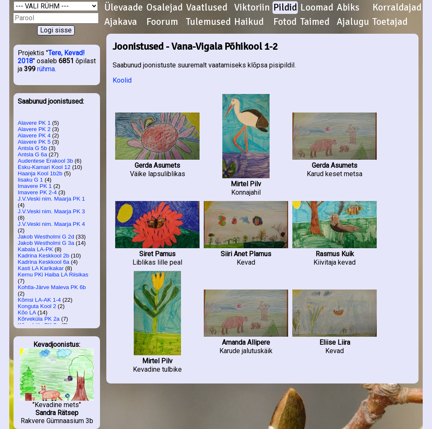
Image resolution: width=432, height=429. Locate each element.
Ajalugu (353, 22)
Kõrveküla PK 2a (38, 319)
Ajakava (120, 22)
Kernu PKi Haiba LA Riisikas (53, 274)
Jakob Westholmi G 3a (46, 243)
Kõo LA (27, 312)
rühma (46, 69)
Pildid (285, 7)
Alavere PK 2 (34, 129)
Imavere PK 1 (35, 186)
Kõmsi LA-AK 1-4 (39, 300)
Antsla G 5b (32, 148)
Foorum (162, 22)
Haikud (249, 22)
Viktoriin (252, 7)
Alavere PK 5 (34, 142)
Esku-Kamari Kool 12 (44, 167)
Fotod (285, 22)
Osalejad (164, 7)
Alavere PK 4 (34, 135)
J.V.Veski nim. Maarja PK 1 (51, 199)
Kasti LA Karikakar (41, 268)
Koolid (122, 80)
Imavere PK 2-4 (37, 192)
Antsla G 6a (32, 154)
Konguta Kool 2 (37, 306)
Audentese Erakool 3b (45, 161)
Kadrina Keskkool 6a (43, 262)
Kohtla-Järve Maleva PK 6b (52, 287)
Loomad (316, 7)
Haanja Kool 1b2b (40, 173)
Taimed (314, 22)
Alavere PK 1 (34, 123)
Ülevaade (123, 7)
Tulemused (208, 22)
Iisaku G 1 (30, 180)
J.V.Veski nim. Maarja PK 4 (51, 224)
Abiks (348, 7)
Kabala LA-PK (35, 249)
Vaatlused (206, 7)
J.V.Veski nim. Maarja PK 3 (51, 211)
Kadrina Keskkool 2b (43, 255)
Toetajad (390, 22)
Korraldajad (397, 7)
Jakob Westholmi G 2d (46, 236)
